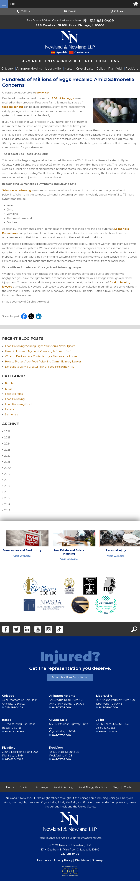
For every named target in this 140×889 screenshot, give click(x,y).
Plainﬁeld (9, 747)
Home (10, 787)
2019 (6, 474)
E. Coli (8, 388)
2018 (6, 480)
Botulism (10, 383)
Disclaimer (82, 860)
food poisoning (12, 106)
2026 (6, 431)
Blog (116, 787)
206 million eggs (63, 98)
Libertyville (104, 695)
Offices (116, 11)
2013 (6, 510)
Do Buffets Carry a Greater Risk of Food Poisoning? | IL (39, 366)
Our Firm (24, 787)
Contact (129, 787)
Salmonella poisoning (16, 190)
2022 (6, 456)
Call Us (23, 11)
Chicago (8, 695)
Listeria (9, 409)
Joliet (100, 720)
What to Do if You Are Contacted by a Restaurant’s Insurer (41, 356)
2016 (6, 492)
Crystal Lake (58, 720)
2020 (6, 468)
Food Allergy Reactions (92, 787)
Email (69, 11)
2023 (6, 450)
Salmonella (42, 92)
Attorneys (42, 787)
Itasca (6, 720)
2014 (6, 504)
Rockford (56, 747)
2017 (6, 486)
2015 (6, 498)
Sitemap (97, 860)
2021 (6, 462)
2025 (6, 437)
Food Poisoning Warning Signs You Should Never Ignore (40, 346)
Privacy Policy (63, 860)
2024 (6, 443)
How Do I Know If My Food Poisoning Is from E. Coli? (38, 351)
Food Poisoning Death (19, 404)
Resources (44, 860)
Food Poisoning (15, 399)
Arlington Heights (62, 695)
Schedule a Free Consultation (70, 677)
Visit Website (22, 556)
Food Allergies (14, 393)
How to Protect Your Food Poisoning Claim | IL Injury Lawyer (43, 361)
